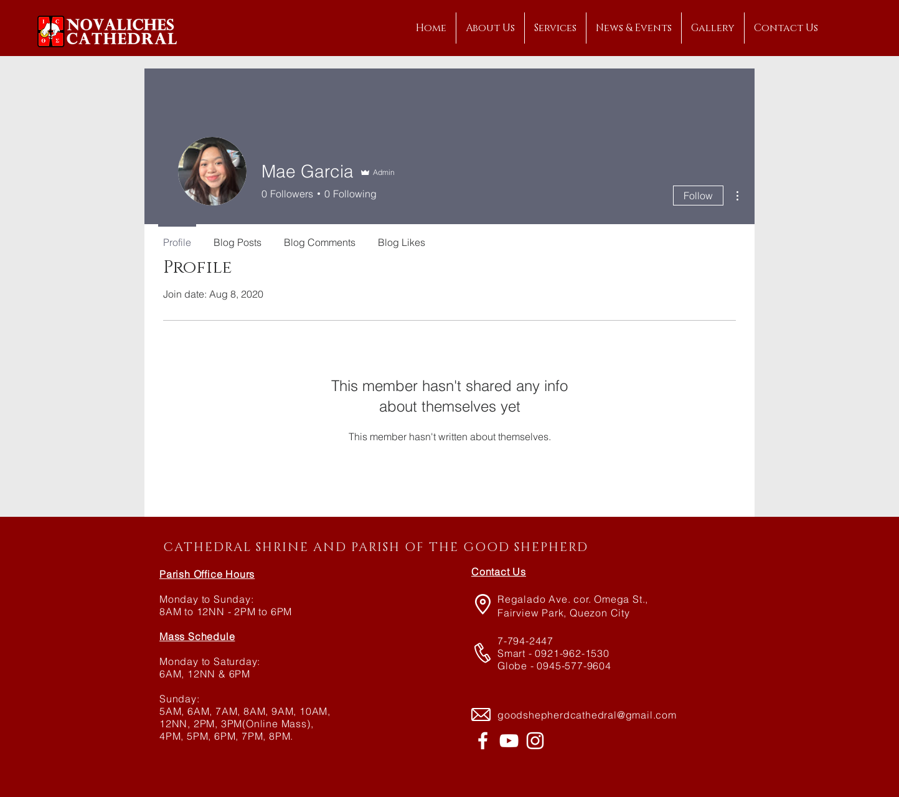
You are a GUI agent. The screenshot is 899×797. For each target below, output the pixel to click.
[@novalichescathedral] (535, 740)
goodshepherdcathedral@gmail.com (587, 715)
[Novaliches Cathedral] (482, 740)
